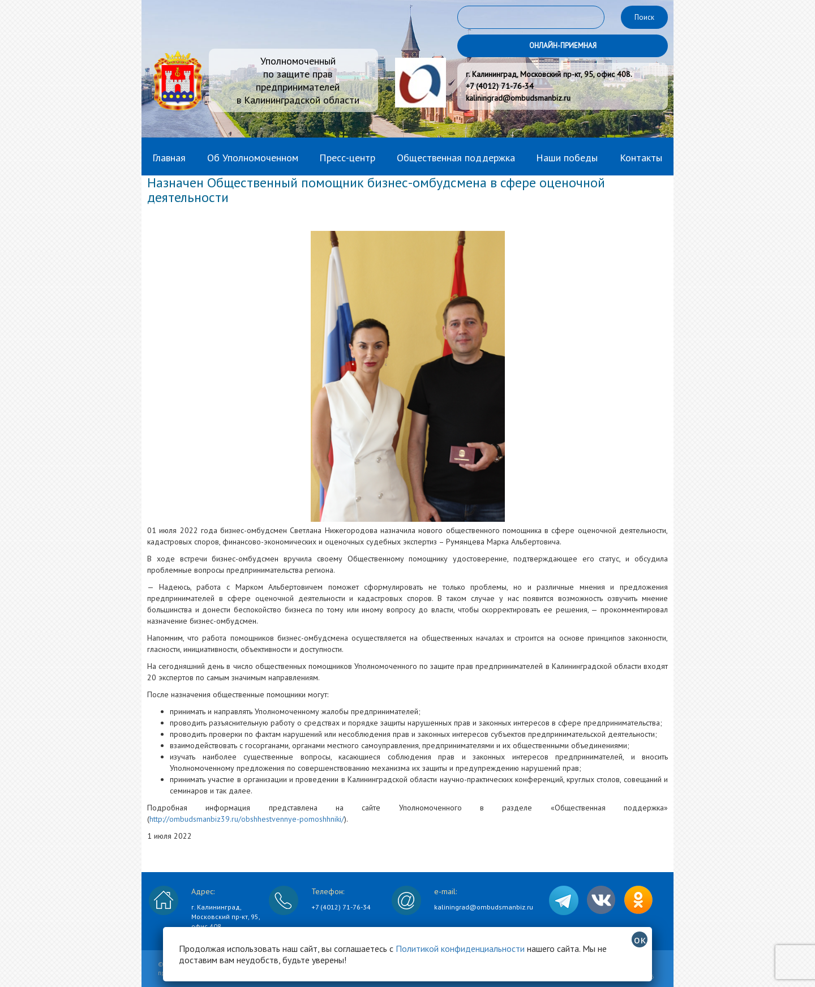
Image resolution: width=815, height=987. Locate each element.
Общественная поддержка (456, 157)
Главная (169, 157)
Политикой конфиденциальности (460, 948)
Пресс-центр (347, 157)
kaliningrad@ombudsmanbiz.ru (483, 907)
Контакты (641, 157)
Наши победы (567, 157)
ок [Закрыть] (640, 939)
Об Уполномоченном (252, 157)
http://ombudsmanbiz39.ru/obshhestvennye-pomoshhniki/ (246, 819)
